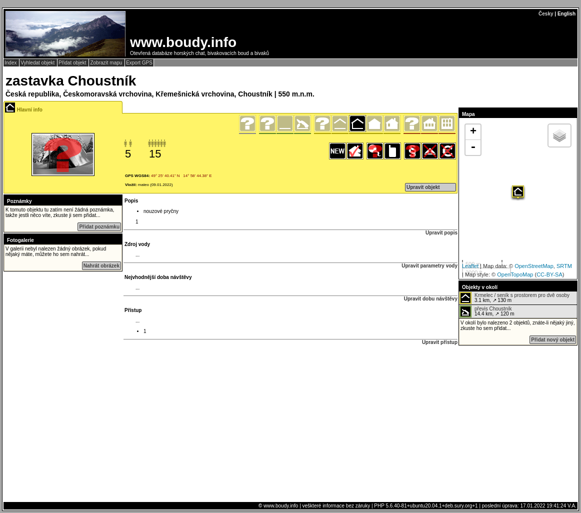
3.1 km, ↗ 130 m (515, 298)
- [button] (473, 147)
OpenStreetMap (534, 266)
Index (11, 63)
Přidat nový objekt (552, 339)
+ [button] (473, 132)
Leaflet (470, 266)
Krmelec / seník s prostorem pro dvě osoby (522, 295)
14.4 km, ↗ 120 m (487, 312)
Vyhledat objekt (38, 63)
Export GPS (139, 63)
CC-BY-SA (549, 275)
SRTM (564, 266)
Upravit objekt (423, 187)
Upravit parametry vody (430, 265)
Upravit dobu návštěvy (431, 299)
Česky (545, 13)
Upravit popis (442, 233)
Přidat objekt (73, 63)
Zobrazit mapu (107, 63)
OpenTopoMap (515, 275)
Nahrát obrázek (102, 265)
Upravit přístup (440, 342)
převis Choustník (493, 309)
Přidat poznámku (99, 227)
